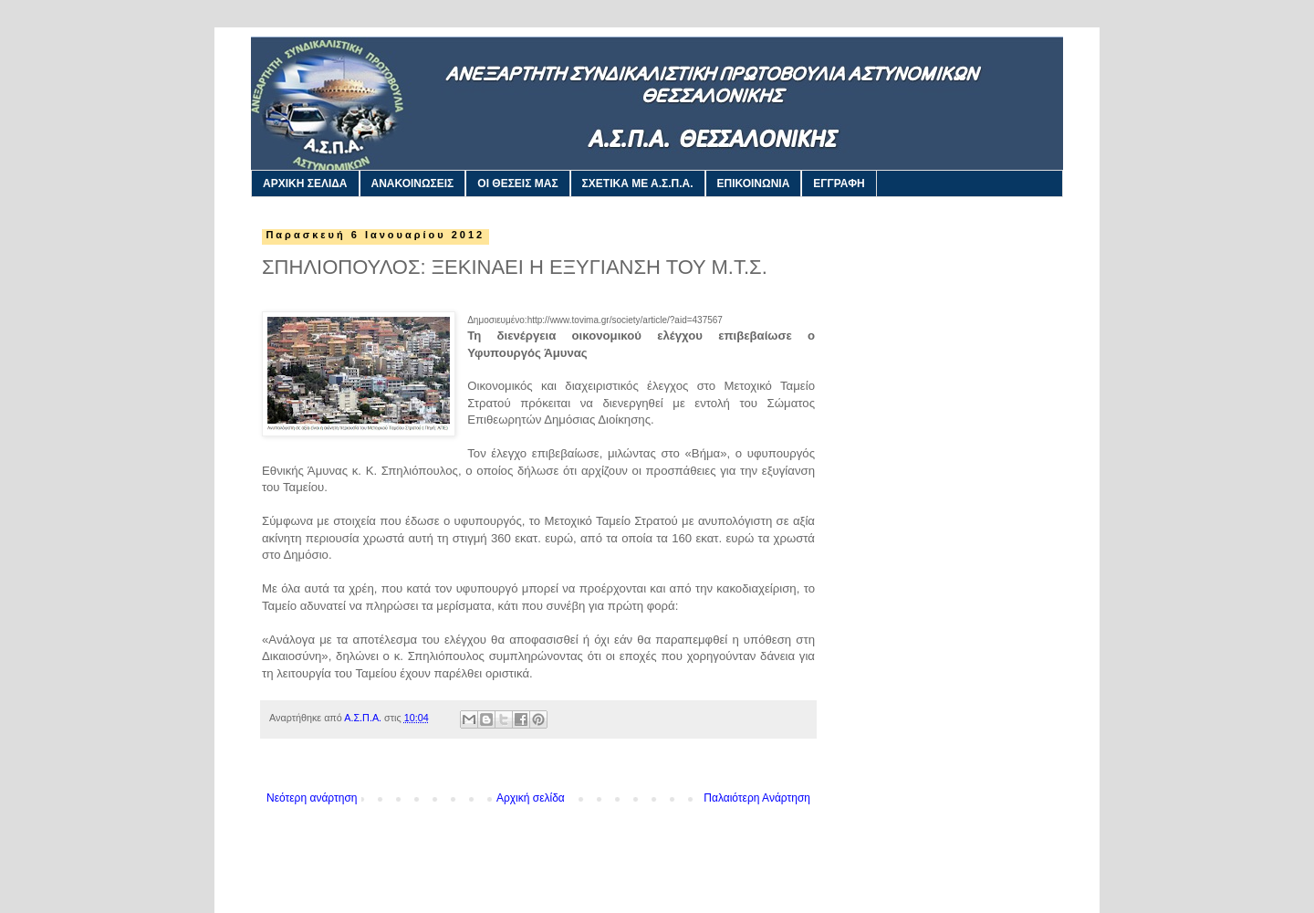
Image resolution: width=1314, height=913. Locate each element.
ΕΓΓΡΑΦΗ (838, 183)
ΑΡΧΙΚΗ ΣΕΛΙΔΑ (305, 183)
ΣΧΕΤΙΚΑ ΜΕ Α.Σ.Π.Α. (638, 183)
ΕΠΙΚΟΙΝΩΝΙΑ (753, 183)
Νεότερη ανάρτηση (311, 798)
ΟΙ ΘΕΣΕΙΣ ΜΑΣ (517, 183)
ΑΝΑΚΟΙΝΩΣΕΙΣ (412, 183)
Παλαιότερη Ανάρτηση (757, 798)
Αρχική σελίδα (530, 798)
